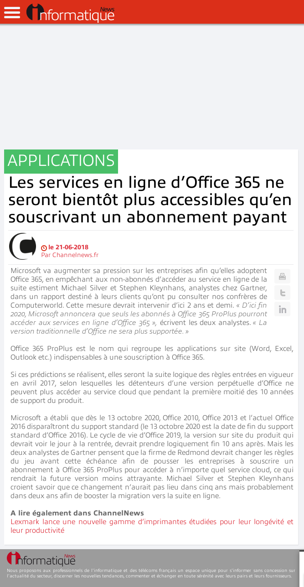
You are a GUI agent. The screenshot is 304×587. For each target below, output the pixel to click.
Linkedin (282, 309)
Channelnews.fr (75, 255)
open (12, 12)
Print (282, 276)
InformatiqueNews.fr (70, 13)
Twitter (282, 292)
